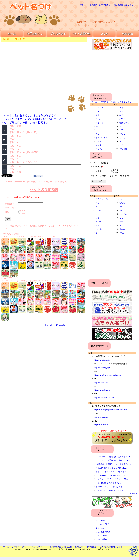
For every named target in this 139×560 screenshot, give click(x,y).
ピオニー (99, 111)
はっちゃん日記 (102, 524)
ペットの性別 (96, 171)
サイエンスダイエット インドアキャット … (114, 472)
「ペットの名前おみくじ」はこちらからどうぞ (28, 115)
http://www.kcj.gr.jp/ (102, 367)
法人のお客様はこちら (123, 5)
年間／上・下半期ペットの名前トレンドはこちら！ (111, 102)
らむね (98, 126)
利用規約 (79, 547)
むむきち (99, 229)
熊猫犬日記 (100, 520)
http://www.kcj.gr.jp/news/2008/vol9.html (110, 410)
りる (121, 218)
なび (97, 214)
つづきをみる (132, 493)
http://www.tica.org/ (102, 425)
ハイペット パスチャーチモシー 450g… (112, 479)
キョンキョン (101, 138)
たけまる (99, 122)
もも (121, 111)
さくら (122, 145)
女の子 (22, 213)
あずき (122, 119)
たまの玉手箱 (101, 539)
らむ (121, 206)
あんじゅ (123, 214)
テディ (122, 221)
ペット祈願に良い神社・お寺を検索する (24, 122)
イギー (98, 221)
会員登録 (93, 5)
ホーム (6, 547)
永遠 (121, 107)
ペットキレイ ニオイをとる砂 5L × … (111, 475)
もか (121, 199)
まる (121, 126)
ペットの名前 (11, 207)
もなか (122, 233)
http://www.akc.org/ (102, 390)
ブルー (98, 115)
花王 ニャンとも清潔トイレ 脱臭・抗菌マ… (114, 460)
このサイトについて (20, 547)
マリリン (99, 149)
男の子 (22, 211)
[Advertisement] (99, 29)
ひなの (122, 203)
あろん (122, 225)
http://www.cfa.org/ (102, 417)
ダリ (97, 203)
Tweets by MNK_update (55, 325)
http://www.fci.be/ (101, 382)
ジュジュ (99, 107)
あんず (122, 141)
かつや (98, 210)
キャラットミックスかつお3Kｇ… (110, 487)
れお (97, 130)
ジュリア (99, 141)
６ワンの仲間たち (103, 532)
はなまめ (123, 149)
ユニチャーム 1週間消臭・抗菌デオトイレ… (114, 457)
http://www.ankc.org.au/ (104, 397)
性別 (7, 212)
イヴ (97, 206)
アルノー (99, 225)
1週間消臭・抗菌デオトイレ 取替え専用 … (113, 464)
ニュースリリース (38, 547)
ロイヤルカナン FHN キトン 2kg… (110, 490)
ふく (121, 115)
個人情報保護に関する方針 (61, 547)
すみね (122, 229)
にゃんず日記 (101, 535)
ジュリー (99, 145)
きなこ (122, 134)
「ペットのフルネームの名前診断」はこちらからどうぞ (34, 119)
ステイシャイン (102, 199)
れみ (97, 134)
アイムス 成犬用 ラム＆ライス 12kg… (112, 468)
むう (97, 218)
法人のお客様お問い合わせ (111, 547)
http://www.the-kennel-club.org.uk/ (108, 375)
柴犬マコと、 (101, 528)
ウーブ (98, 233)
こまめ (122, 138)
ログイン (83, 5)
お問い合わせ (105, 5)
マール (98, 119)
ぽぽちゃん (124, 122)
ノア (121, 130)
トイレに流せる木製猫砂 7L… (108, 483)
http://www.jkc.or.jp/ (102, 360)
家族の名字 (10, 204)
